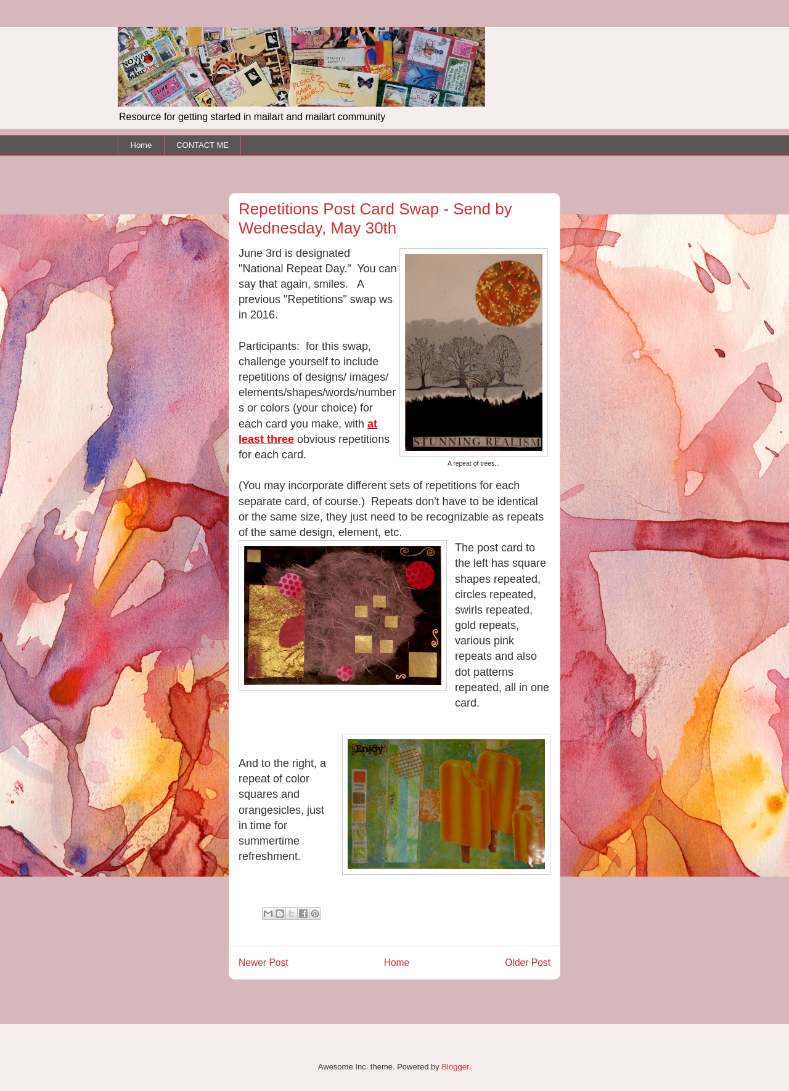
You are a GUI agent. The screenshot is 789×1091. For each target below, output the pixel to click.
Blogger (454, 1066)
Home (141, 145)
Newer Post (263, 962)
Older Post (527, 962)
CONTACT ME (202, 145)
